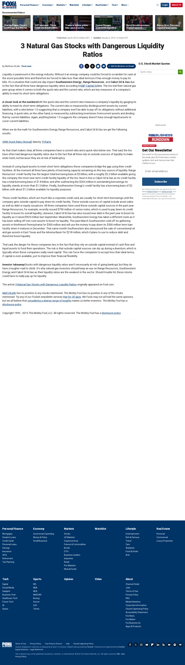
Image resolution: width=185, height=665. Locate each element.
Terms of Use (167, 192)
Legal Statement (36, 650)
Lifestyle (86, 5)
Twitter (87, 66)
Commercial (162, 537)
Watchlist (74, 5)
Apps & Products (133, 626)
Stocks (67, 534)
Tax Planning (8, 562)
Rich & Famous (132, 537)
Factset (90, 647)
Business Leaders (72, 555)
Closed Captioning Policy (137, 609)
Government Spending (43, 534)
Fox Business (9, 5)
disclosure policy (11, 304)
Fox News (130, 616)
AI (3, 605)
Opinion (68, 579)
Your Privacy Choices (53, 644)
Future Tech (7, 602)
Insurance (6, 551)
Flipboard (152, 644)
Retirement (7, 558)
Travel (128, 541)
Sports (37, 579)
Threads (92, 66)
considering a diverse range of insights (49, 300)
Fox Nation (130, 619)
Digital (5, 584)
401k (4, 555)
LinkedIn (158, 644)
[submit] (180, 72)
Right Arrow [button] (179, 23)
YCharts (46, 141)
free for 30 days (72, 296)
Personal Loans (9, 544)
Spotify (174, 644)
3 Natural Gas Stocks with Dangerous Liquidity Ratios (46, 284)
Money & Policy (40, 537)
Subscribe (160, 181)
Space (5, 609)
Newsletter (169, 644)
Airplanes (130, 548)
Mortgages (7, 534)
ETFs (66, 551)
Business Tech (9, 595)
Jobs (128, 587)
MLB (35, 591)
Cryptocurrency (71, 541)
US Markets (69, 537)
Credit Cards (8, 541)
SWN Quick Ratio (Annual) (17, 141)
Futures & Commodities (75, 544)
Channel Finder (132, 584)
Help (67, 644)
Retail (66, 562)
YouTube (146, 644)
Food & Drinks (132, 551)
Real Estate (101, 5)
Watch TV (176, 5)
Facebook (81, 66)
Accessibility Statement (137, 612)
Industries (68, 558)
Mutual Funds (70, 569)
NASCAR (37, 595)
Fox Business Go (133, 623)
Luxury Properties (165, 541)
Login (165, 5)
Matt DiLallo (9, 293)
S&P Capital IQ (88, 85)
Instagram (141, 644)
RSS (163, 644)
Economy (47, 5)
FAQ (128, 598)
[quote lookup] (158, 72)
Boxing (36, 598)
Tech (114, 5)
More (124, 5)
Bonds (67, 548)
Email (103, 66)
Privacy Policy (152, 192)
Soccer (36, 602)
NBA (35, 587)
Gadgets (6, 591)
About (129, 579)
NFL (35, 584)
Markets (61, 5)
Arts (128, 555)
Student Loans (9, 537)
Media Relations (133, 602)
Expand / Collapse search (157, 5)
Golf (35, 605)
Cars (128, 544)
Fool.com (26, 66)
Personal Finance (29, 5)
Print (98, 66)
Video (98, 579)
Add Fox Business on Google (122, 66)
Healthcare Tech (9, 598)
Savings (6, 548)
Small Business (40, 541)
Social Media (8, 587)
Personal (161, 534)
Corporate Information (136, 605)
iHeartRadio (180, 644)
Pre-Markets (70, 565)
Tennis (36, 609)
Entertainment (132, 534)
